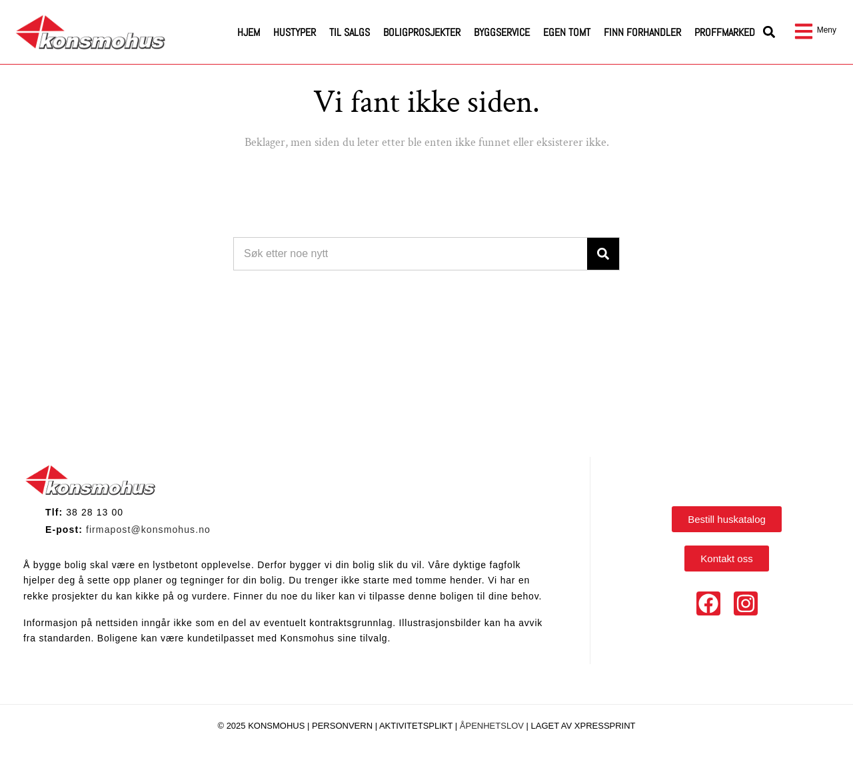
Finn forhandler (642, 32)
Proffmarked (724, 32)
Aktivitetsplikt (417, 726)
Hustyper (294, 32)
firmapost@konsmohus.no (148, 529)
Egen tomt (566, 32)
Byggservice (502, 32)
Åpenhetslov (492, 726)
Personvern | (345, 726)
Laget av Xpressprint (583, 726)
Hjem (248, 32)
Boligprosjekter (421, 32)
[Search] (603, 254)
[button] (769, 32)
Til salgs (349, 32)
